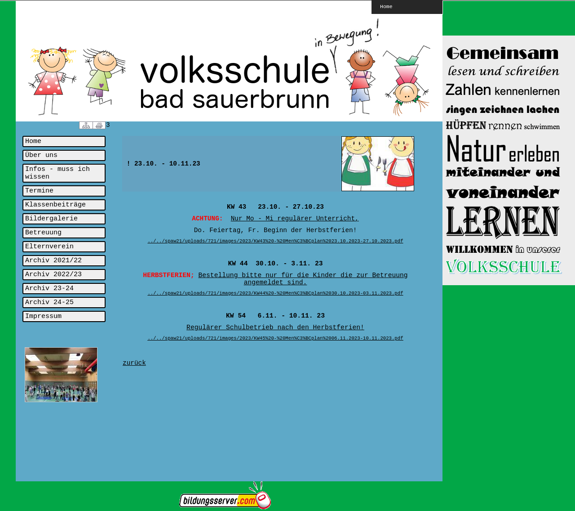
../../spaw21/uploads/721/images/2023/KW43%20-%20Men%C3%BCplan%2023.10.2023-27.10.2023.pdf (275, 241)
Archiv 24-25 (49, 302)
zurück (134, 363)
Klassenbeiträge (55, 205)
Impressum (43, 316)
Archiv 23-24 (49, 288)
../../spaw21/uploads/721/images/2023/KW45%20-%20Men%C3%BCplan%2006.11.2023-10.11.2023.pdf (275, 338)
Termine (39, 191)
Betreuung (43, 233)
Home (386, 6)
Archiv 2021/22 (53, 260)
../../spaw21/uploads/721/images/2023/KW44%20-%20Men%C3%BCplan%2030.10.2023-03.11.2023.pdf (275, 293)
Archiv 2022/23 (53, 274)
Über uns (41, 155)
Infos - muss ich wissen (57, 173)
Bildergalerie (51, 219)
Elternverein (49, 247)
